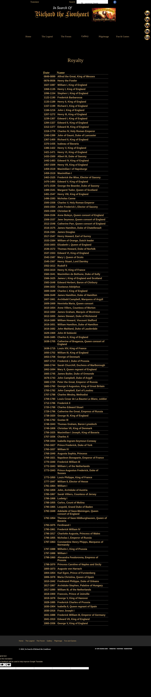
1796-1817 (49, 533)
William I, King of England (72, 85)
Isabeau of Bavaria (68, 143)
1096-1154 (49, 93)
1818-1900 (49, 594)
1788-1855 (49, 502)
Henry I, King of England (71, 89)
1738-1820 (49, 415)
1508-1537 (49, 219)
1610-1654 (49, 307)
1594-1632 (49, 286)
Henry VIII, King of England (72, 194)
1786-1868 (49, 498)
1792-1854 (49, 518)
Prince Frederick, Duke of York (74, 445)
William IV (63, 449)
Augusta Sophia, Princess (72, 453)
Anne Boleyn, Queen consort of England (80, 215)
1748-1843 (49, 424)
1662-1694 (49, 369)
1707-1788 (49, 394)
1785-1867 (49, 494)
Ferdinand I (63, 525)
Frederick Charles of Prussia (73, 602)
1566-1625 (49, 278)
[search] (92, 3)
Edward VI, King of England (73, 253)
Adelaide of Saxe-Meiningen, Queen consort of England (77, 512)
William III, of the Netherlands (74, 589)
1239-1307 (49, 118)
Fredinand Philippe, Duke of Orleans (78, 581)
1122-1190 (49, 97)
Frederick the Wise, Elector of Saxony (79, 177)
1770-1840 (49, 462)
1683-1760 (49, 386)
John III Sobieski (66, 333)
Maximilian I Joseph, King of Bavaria (78, 432)
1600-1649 (49, 291)
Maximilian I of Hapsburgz (72, 169)
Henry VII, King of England (72, 164)
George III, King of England (72, 415)
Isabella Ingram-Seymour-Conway (76, 441)
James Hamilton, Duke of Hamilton (77, 295)
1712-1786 (49, 403)
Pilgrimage (58, 641)
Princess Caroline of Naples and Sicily (79, 564)
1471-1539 (49, 185)
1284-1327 (49, 122)
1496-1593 (49, 198)
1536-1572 (49, 249)
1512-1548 (49, 223)
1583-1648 (49, 282)
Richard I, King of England (72, 106)
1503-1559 (49, 211)
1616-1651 (49, 324)
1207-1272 (49, 114)
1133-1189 (49, 101)
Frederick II (63, 403)
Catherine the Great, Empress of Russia (80, 411)
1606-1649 (49, 295)
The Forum (40, 641)
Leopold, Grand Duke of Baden (75, 507)
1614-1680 (49, 320)
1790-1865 (49, 507)
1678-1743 (49, 378)
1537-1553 (49, 253)
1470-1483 (49, 181)
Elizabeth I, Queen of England (74, 244)
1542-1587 (49, 257)
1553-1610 (49, 270)
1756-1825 (49, 432)
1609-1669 (49, 303)
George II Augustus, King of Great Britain (81, 386)
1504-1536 (49, 215)
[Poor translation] (7, 664)
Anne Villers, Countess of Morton (76, 307)
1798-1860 (49, 557)
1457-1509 (49, 164)
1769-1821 (49, 457)
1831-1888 (49, 615)
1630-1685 (49, 337)
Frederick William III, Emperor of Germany (81, 615)
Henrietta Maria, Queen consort (75, 303)
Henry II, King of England (71, 101)
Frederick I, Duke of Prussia (73, 361)
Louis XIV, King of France (71, 348)
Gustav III (62, 420)
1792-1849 (49, 511)
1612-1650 (49, 312)
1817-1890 (49, 589)
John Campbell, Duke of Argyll (74, 378)
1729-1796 (49, 411)
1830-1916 (49, 610)
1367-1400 (49, 139)
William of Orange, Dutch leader (75, 240)
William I (62, 486)
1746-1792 (49, 420)
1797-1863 (49, 542)
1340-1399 (49, 135)
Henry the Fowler (67, 80)
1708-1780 (49, 399)
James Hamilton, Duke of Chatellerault (79, 228)
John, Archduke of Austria (72, 490)
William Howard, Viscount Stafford (77, 320)
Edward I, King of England (72, 118)
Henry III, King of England (72, 114)
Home (21, 641)
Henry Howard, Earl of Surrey (74, 236)
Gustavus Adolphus (68, 286)
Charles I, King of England (72, 291)
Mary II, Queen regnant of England (77, 369)
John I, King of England (70, 110)
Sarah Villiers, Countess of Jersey (76, 494)
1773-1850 (49, 477)
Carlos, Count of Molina (71, 502)
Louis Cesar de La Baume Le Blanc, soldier (82, 399)
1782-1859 (49, 490)
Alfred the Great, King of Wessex (76, 76)
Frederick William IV (68, 529)
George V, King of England (72, 623)
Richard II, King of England (72, 139)
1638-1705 (49, 341)
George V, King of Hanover (72, 598)
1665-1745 (49, 373)
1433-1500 (49, 156)
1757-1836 (49, 436)
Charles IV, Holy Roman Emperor (76, 131)
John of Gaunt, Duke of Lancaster (76, 135)
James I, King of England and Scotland (79, 278)
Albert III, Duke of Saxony (72, 156)
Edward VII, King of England (73, 619)
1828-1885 (49, 602)
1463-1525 (49, 177)
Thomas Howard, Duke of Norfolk (76, 249)
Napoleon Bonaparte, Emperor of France (80, 457)
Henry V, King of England (71, 148)
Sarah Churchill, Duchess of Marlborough (81, 365)
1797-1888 (49, 549)
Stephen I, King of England (72, 93)
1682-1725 (49, 382)
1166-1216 (49, 110)
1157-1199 (49, 106)
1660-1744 (49, 365)
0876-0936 (49, 80)
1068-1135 (49, 89)
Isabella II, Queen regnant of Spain (77, 606)
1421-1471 (49, 152)
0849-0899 (49, 76)
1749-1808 (49, 428)
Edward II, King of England (72, 122)
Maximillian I (64, 173)
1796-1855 (49, 537)
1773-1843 (49, 470)
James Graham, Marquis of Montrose (78, 312)
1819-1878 (49, 598)
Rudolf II (62, 265)
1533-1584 (49, 240)
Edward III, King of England (73, 127)
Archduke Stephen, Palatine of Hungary (80, 585)
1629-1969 (49, 333)
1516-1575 (49, 228)
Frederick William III (68, 462)
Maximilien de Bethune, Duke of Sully (78, 274)
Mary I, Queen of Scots (70, 257)
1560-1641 (49, 274)
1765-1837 (49, 449)
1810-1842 (49, 581)
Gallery (49, 641)
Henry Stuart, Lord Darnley (72, 261)
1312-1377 (49, 127)
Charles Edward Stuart (70, 407)
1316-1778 (49, 131)
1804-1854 (49, 573)
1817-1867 (49, 585)
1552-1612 (49, 265)
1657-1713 (49, 361)
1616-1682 (49, 328)
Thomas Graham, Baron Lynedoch (77, 424)
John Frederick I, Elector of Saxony (77, 206)
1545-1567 (49, 261)
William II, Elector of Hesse (72, 481)
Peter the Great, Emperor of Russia (77, 382)
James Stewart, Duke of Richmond (77, 316)
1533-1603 (49, 244)
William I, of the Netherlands (73, 466)
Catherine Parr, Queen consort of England (81, 223)
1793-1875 (49, 525)
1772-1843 (49, 466)
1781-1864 (49, 486)
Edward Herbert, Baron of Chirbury (77, 282)
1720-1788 (49, 407)
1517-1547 (49, 236)
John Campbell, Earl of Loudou (75, 390)
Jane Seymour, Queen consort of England (81, 219)
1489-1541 (49, 190)
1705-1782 (49, 390)
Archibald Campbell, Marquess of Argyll (80, 299)
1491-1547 (49, 194)
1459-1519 (49, 169)
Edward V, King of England (72, 181)
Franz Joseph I (65, 610)
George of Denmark (68, 357)
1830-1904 (49, 606)
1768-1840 (49, 453)
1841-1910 (49, 619)
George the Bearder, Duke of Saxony (78, 185)
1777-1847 (49, 481)
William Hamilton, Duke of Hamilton (77, 324)
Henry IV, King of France (71, 270)
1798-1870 (49, 564)
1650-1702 (49, 352)
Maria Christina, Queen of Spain (75, 577)
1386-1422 (49, 148)
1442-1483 (49, 160)
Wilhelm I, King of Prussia (72, 549)
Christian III (64, 211)
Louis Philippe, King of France (74, 477)
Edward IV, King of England (73, 160)
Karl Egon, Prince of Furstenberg (76, 573)
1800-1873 (49, 568)
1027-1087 (49, 85)
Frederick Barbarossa (69, 97)
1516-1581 (49, 232)
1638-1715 (49, 348)
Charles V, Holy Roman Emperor (75, 202)
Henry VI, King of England (72, 152)
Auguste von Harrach (69, 568)
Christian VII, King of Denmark (74, 428)
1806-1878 (49, 577)
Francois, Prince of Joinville (73, 594)
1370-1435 (49, 143)
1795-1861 (49, 529)
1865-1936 (49, 623)
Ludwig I (62, 498)
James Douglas (66, 232)
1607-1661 (49, 299)
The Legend (29, 641)
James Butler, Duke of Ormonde (75, 373)
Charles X (63, 436)
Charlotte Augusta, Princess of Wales (78, 533)
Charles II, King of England (72, 337)
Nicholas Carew (66, 198)
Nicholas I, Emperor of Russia (74, 537)
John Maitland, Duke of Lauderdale (77, 328)
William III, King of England (72, 352)
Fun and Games (70, 641)
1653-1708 (49, 357)
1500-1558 (49, 202)
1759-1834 (49, 441)
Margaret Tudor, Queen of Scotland (77, 190)
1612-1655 (49, 316)
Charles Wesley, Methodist (72, 394)
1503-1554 (49, 206)
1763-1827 (49, 445)
